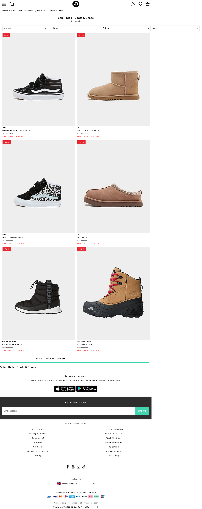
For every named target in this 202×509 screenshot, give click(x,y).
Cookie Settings (113, 451)
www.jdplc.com (90, 503)
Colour (106, 28)
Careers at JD (38, 438)
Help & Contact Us (113, 434)
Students (38, 442)
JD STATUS (114, 447)
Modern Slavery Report (38, 451)
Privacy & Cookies (37, 434)
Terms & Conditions (114, 429)
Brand (56, 28)
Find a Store (38, 429)
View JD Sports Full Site (76, 423)
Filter (175, 28)
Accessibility (113, 456)
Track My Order (113, 438)
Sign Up (142, 411)
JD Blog (38, 456)
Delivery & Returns (113, 442)
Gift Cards (38, 447)
